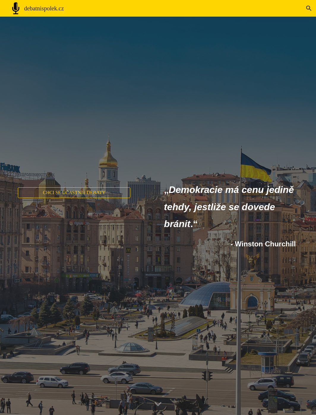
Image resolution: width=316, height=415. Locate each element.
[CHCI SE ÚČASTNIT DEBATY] (74, 192)
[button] (309, 8)
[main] (230, 216)
